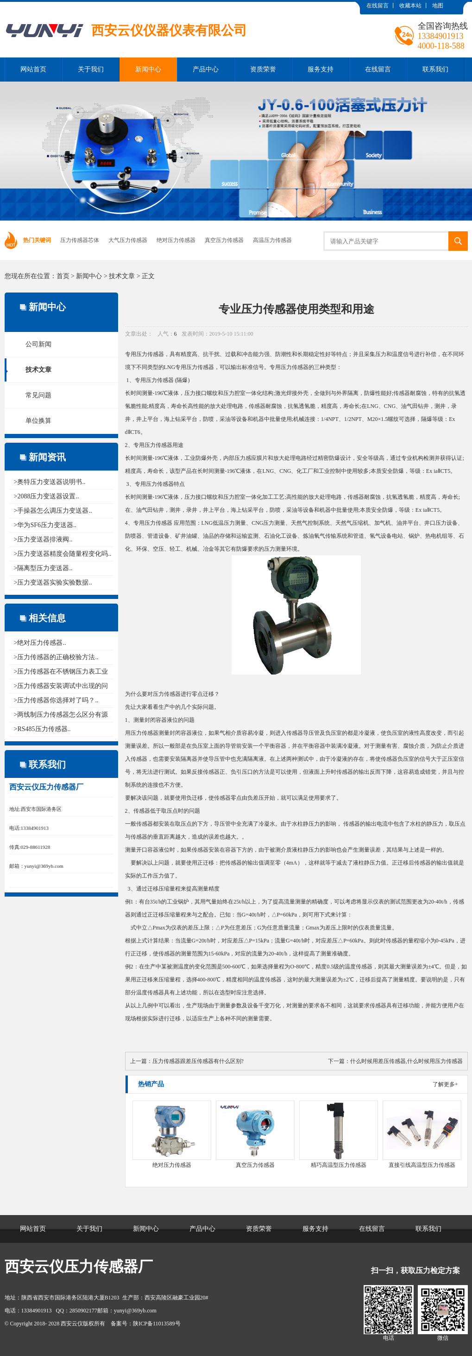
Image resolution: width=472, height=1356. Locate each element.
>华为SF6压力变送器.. (45, 525)
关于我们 (91, 69)
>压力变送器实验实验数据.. (53, 582)
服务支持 (321, 69)
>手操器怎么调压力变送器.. (53, 510)
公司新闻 (38, 344)
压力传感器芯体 (79, 240)
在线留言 (377, 5)
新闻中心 (148, 69)
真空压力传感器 (224, 240)
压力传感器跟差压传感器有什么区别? (198, 1061)
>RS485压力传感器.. (42, 729)
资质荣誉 (263, 69)
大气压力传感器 (127, 240)
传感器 (165, 380)
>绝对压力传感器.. (40, 642)
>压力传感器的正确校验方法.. (56, 657)
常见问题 (38, 395)
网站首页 (33, 69)
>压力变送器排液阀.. (43, 539)
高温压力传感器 (272, 240)
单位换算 (38, 420)
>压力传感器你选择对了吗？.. (56, 700)
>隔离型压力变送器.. (43, 568)
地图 (437, 5)
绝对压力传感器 (176, 240)
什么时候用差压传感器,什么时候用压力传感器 (406, 1061)
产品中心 (206, 69)
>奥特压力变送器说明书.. (50, 481)
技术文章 (122, 276)
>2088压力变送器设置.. (46, 496)
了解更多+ (445, 1084)
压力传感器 (150, 354)
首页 (63, 276)
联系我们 (435, 69)
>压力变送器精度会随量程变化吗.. (63, 553)
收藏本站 (410, 5)
